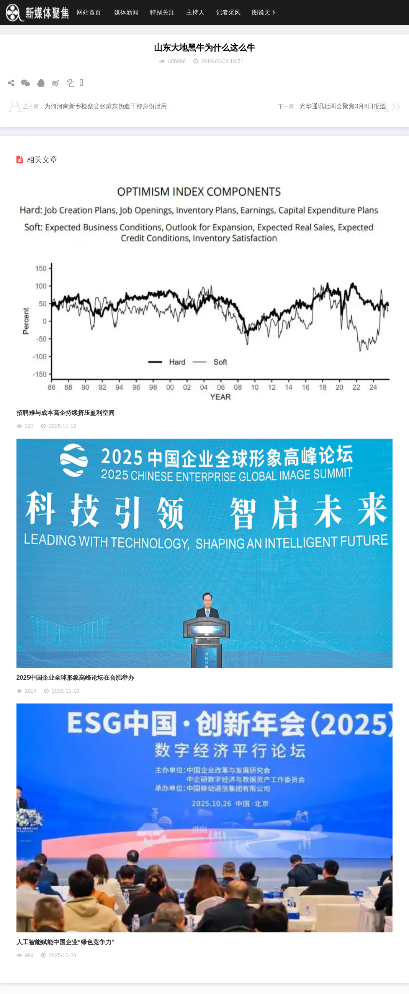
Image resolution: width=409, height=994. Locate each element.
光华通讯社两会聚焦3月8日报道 (342, 106)
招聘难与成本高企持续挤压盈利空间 (65, 413)
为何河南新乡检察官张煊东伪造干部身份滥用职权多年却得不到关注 (136, 106)
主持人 (195, 12)
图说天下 (264, 12)
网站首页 (89, 12)
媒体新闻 (126, 12)
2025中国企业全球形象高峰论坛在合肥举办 (75, 677)
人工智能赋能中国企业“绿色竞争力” (65, 942)
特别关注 (162, 12)
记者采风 (228, 12)
